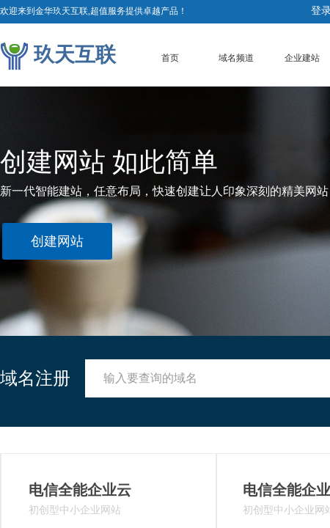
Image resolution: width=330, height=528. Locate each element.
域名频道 (236, 58)
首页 (170, 58)
